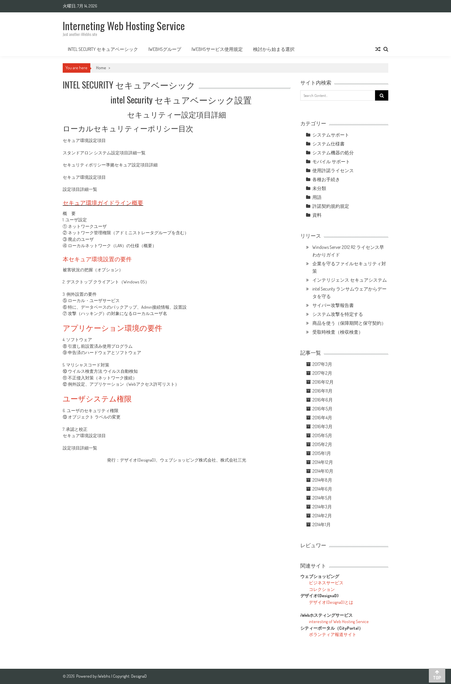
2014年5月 (322, 498)
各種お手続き (326, 179)
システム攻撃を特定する (337, 314)
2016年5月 (322, 409)
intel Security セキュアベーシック (103, 49)
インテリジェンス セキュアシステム (349, 280)
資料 (317, 215)
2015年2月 (322, 444)
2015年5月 (322, 435)
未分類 (319, 188)
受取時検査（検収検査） (337, 332)
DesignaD (139, 676)
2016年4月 (322, 417)
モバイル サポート (331, 161)
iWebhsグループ (164, 49)
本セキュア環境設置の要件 (97, 258)
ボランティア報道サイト (332, 634)
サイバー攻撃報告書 (333, 305)
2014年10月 (322, 471)
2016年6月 (322, 400)
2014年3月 (322, 507)
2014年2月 (322, 515)
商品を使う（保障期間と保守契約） (349, 323)
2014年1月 (321, 524)
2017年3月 (322, 364)
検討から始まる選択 (274, 49)
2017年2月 (322, 373)
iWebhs (104, 676)
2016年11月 (322, 391)
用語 (317, 197)
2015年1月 (321, 453)
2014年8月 (322, 480)
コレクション (322, 589)
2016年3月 (322, 426)
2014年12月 (322, 462)
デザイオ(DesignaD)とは (331, 602)
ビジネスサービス (326, 582)
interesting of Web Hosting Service (339, 621)
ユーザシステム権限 (97, 398)
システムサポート (330, 135)
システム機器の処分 (333, 152)
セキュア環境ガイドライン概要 (103, 202)
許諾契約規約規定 (330, 206)
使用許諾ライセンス (333, 170)
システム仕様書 (328, 144)
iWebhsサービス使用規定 (217, 49)
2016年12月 (323, 382)
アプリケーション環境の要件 (112, 327)
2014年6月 (322, 489)
